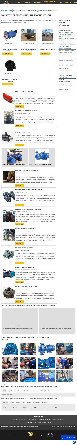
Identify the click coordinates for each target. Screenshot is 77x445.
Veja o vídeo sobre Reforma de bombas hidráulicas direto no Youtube (18, 298)
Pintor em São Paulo (63, 89)
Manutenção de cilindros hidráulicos (19, 10)
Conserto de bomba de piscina (65, 30)
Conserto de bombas (63, 54)
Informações (59, 396)
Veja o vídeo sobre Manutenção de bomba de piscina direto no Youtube (55, 298)
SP (18, 360)
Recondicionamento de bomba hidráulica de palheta (47, 10)
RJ (8, 360)
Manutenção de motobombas (65, 46)
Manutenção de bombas (64, 68)
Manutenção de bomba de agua (66, 34)
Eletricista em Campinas (19, 389)
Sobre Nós (68, 2)
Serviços (27, 2)
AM (45, 360)
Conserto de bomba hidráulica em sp (67, 50)
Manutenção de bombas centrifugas (67, 44)
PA (48, 360)
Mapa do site (72, 396)
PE (30, 360)
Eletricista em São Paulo (64, 81)
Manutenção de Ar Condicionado (49, 2)
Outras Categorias (66, 65)
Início (18, 2)
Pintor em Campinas (58, 389)
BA (34, 360)
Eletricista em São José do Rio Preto (39, 389)
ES (14, 360)
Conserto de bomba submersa (65, 52)
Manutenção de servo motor (65, 75)
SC (24, 360)
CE (37, 360)
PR (21, 360)
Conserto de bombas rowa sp (65, 58)
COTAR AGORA (7, 53)
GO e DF (41, 360)
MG (11, 360)
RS (27, 360)
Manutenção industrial (64, 77)
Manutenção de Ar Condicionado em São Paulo (67, 86)
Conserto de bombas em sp (65, 48)
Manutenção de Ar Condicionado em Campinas (38, 392)
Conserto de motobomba (32, 10)
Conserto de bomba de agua (65, 28)
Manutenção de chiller (64, 70)
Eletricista (37, 2)
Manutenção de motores (64, 73)
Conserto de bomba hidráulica (66, 32)
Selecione (4, 360)
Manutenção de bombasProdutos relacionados (65, 23)
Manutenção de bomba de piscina (66, 38)
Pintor (60, 2)
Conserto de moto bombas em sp (66, 60)
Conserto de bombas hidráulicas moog (66, 56)
